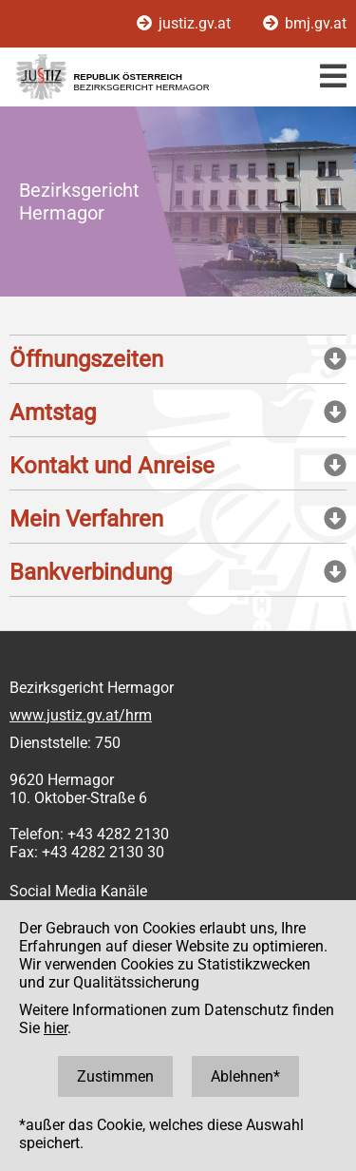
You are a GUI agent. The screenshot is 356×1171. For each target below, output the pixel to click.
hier (55, 1028)
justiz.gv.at (185, 23)
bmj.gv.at (305, 23)
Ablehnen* (245, 1076)
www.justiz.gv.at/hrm (80, 715)
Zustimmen (115, 1076)
